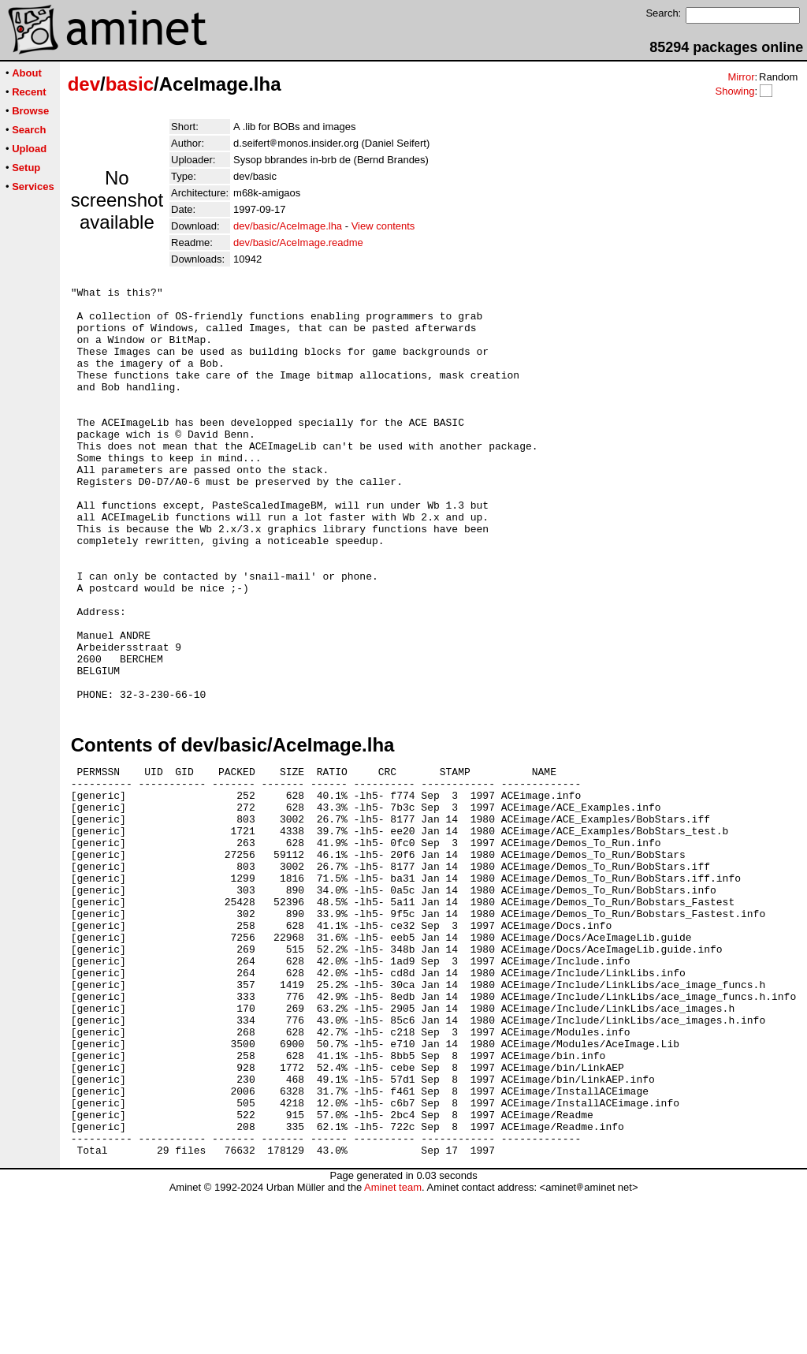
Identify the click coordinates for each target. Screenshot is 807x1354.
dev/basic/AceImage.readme (298, 242)
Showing (734, 91)
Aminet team (393, 1348)
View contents (383, 226)
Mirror (740, 77)
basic (130, 84)
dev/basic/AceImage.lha (287, 226)
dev (84, 84)
